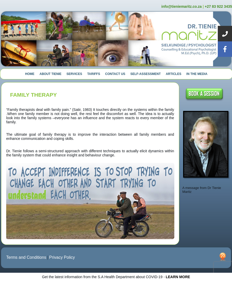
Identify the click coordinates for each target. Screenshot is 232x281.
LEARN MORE (178, 277)
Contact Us (115, 74)
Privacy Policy (62, 257)
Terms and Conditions (26, 257)
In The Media (196, 74)
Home (29, 74)
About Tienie (51, 74)
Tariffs (93, 74)
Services (74, 74)
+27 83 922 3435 (218, 6)
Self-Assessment (145, 74)
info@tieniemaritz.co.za (181, 6)
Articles (173, 74)
